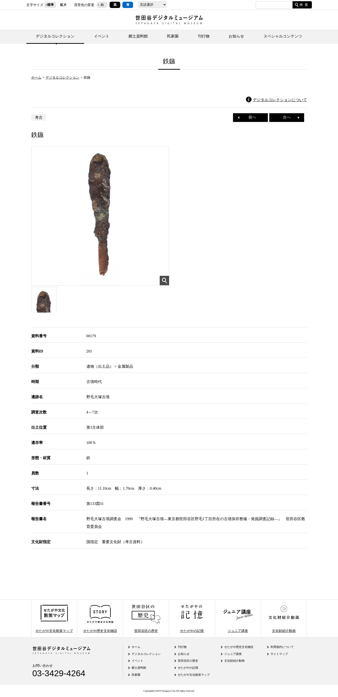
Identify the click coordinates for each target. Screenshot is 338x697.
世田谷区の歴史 (146, 618)
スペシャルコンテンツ (282, 36)
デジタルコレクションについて (280, 100)
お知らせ (236, 36)
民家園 (173, 36)
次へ (288, 117)
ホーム (36, 77)
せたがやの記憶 (192, 618)
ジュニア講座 (238, 618)
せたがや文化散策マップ (54, 618)
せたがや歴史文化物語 (100, 618)
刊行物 (204, 36)
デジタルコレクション (55, 36)
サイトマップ (279, 654)
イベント (101, 36)
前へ (250, 117)
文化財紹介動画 (284, 618)
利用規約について (282, 647)
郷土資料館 (138, 36)
